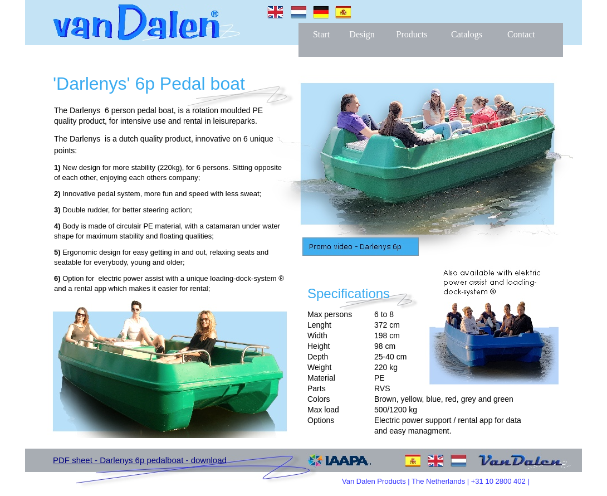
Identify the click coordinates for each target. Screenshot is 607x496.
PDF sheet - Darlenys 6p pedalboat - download (140, 460)
